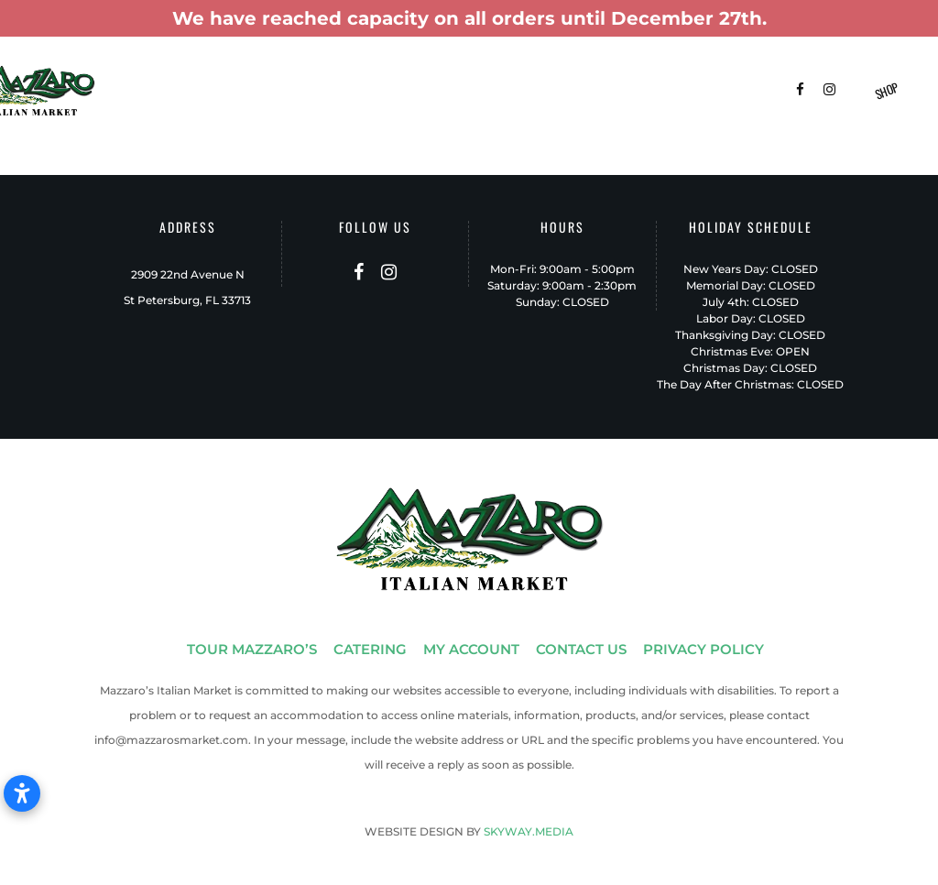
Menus (463, 72)
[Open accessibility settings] (22, 793)
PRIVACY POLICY (703, 649)
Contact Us (200, 112)
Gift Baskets (387, 72)
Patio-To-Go (537, 72)
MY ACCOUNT (471, 649)
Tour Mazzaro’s (212, 72)
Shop (887, 91)
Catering (304, 72)
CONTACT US (581, 649)
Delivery (617, 72)
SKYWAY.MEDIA (528, 831)
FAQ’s (679, 72)
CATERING (370, 649)
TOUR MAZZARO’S (252, 649)
